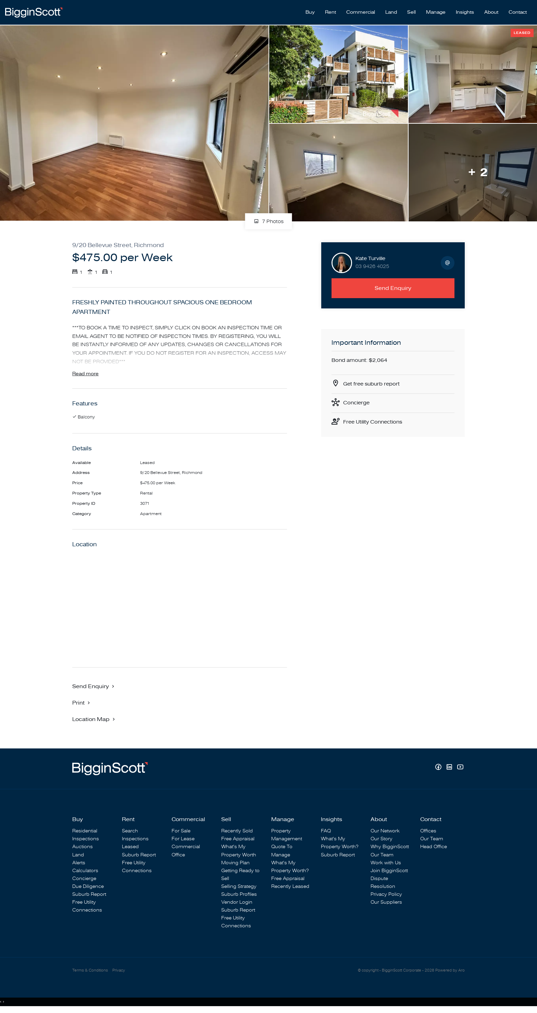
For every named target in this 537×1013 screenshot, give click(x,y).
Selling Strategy (239, 888)
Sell (411, 10)
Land (391, 10)
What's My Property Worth (238, 852)
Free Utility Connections (375, 421)
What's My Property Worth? (290, 868)
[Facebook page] (439, 769)
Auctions (82, 848)
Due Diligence (88, 888)
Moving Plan (235, 864)
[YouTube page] (460, 769)
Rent (330, 10)
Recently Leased (290, 888)
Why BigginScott (390, 848)
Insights (465, 10)
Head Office (433, 848)
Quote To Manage (281, 852)
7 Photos (269, 218)
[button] (81, 704)
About (491, 10)
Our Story (381, 840)
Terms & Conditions (90, 972)
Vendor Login (236, 904)
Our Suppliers (386, 904)
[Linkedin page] (450, 769)
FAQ (326, 832)
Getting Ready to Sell (240, 876)
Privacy (118, 972)
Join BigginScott (389, 872)
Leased (130, 848)
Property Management (286, 836)
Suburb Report (89, 896)
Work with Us (386, 864)
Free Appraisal (237, 840)
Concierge (357, 401)
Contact (518, 10)
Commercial (360, 10)
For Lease (183, 840)
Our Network (385, 832)
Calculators (85, 872)
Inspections (85, 840)
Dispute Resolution (383, 884)
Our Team (382, 856)
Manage (436, 10)
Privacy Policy (386, 896)
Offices (428, 832)
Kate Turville (370, 255)
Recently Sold (237, 832)
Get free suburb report (373, 381)
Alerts (78, 864)
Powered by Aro (450, 972)
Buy (310, 10)
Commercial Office (186, 852)
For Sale (181, 832)
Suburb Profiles (239, 896)
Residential (84, 832)
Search (130, 832)
